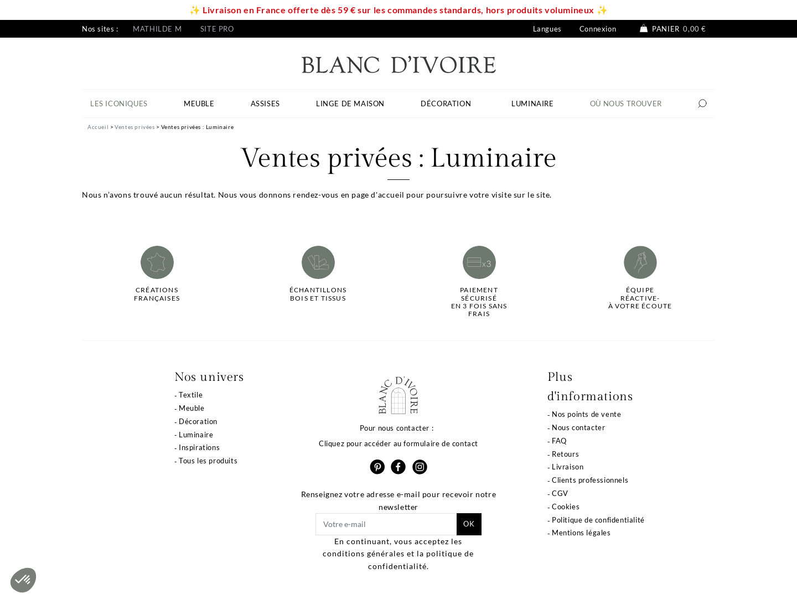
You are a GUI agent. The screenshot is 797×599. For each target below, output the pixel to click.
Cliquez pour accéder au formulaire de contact (398, 443)
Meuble (192, 408)
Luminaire (196, 434)
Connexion (597, 28)
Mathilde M (157, 28)
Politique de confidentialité (598, 519)
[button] (23, 580)
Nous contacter (578, 427)
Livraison (567, 466)
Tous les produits (208, 460)
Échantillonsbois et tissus (317, 294)
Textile (191, 394)
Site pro (217, 28)
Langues (547, 28)
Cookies (565, 506)
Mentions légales (581, 532)
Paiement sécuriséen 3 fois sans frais (479, 302)
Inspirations (199, 447)
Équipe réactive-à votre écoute (640, 298)
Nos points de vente (586, 414)
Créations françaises (157, 294)
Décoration (198, 421)
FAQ (559, 440)
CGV (560, 493)
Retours (565, 454)
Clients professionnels (590, 480)
